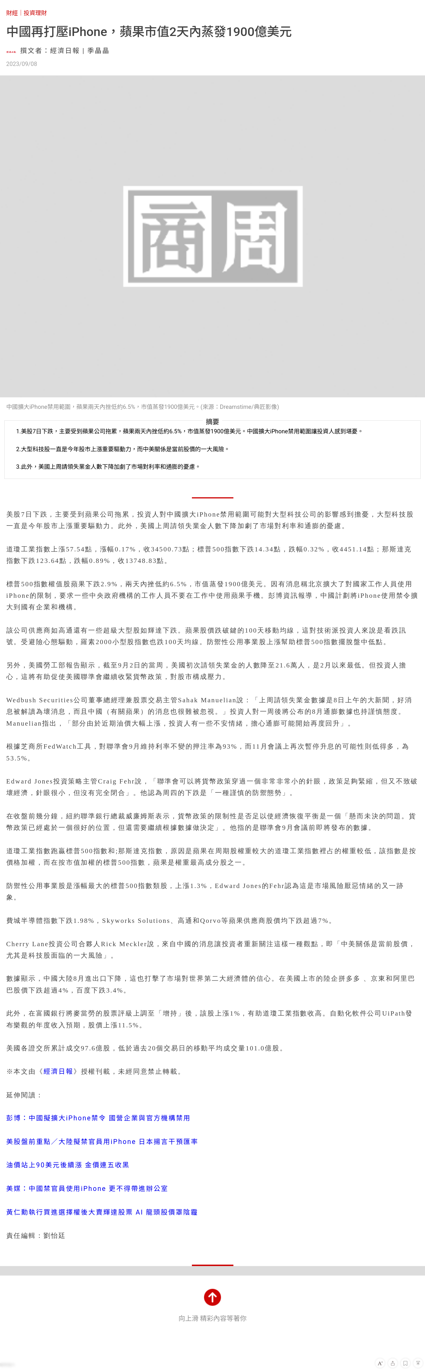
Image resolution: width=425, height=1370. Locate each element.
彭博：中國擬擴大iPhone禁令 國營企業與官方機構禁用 (98, 1118)
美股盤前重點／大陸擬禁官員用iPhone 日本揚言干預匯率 (102, 1142)
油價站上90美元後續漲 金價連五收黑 (68, 1165)
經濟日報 (58, 1071)
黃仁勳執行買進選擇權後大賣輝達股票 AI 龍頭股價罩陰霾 (102, 1212)
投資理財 (35, 13)
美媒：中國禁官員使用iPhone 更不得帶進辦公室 (87, 1189)
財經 (12, 13)
